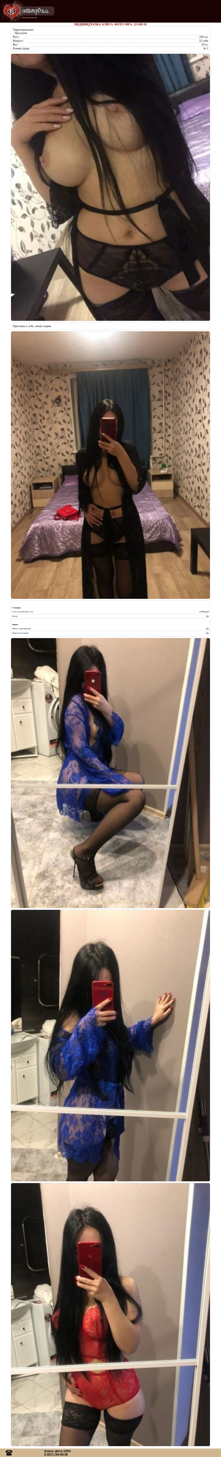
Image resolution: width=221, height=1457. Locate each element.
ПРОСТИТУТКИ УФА (29, 18)
